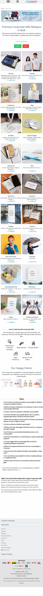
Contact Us (4, 547)
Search (18, 46)
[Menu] (8, 1)
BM (5, 559)
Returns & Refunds (6, 544)
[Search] (17, 1)
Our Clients (4, 554)
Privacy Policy (27, 577)
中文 (8, 559)
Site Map (3, 552)
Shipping (3, 542)
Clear (25, 46)
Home (2, 8)
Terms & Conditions (17, 577)
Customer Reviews (6, 556)
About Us (3, 537)
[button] (3, 389)
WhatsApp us (29, 477)
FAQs (2, 549)
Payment (3, 540)
